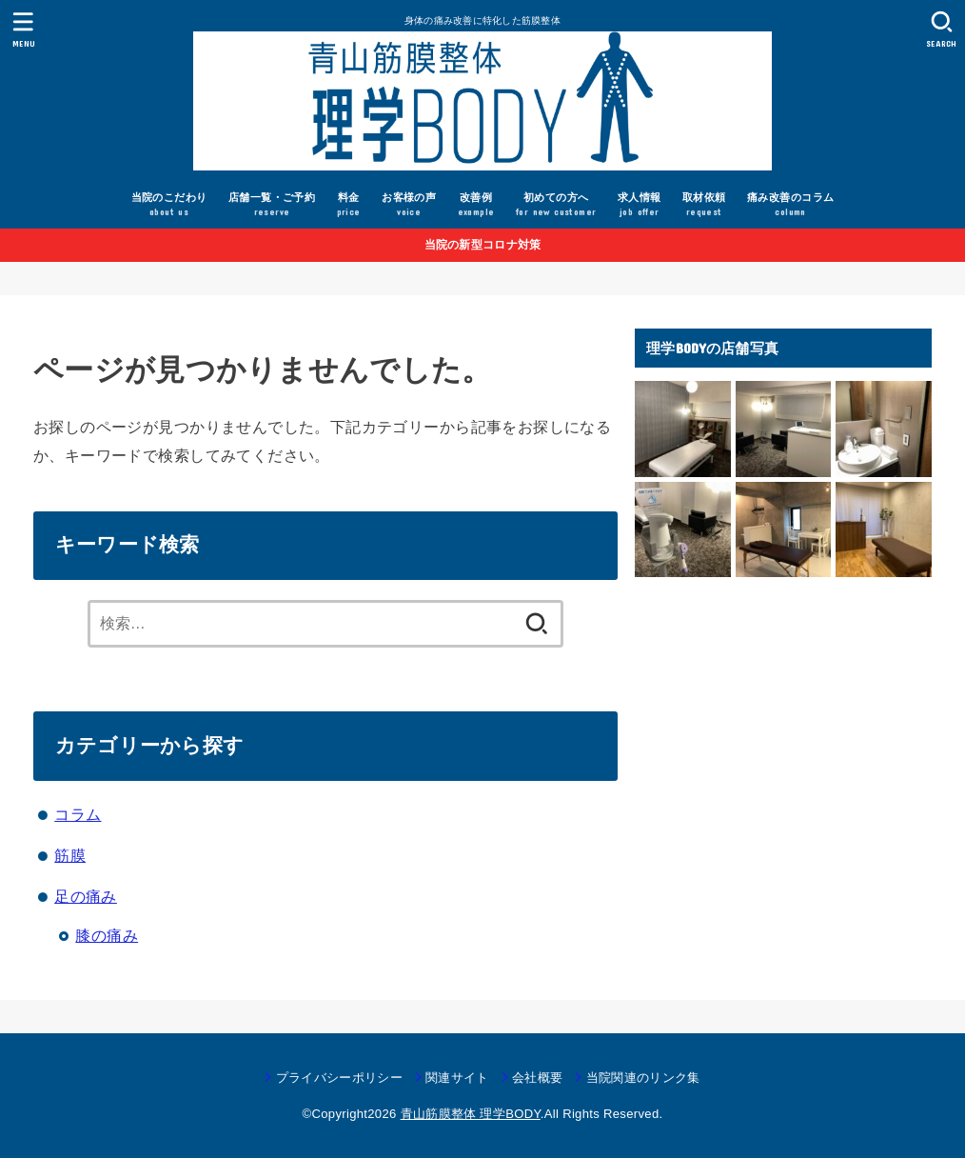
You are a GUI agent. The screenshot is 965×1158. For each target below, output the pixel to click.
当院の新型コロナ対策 (483, 244)
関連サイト (457, 1077)
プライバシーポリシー (339, 1077)
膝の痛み (106, 935)
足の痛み (85, 896)
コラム (77, 814)
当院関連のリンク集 (643, 1077)
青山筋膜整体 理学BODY (471, 1114)
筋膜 (70, 855)
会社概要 (537, 1077)
